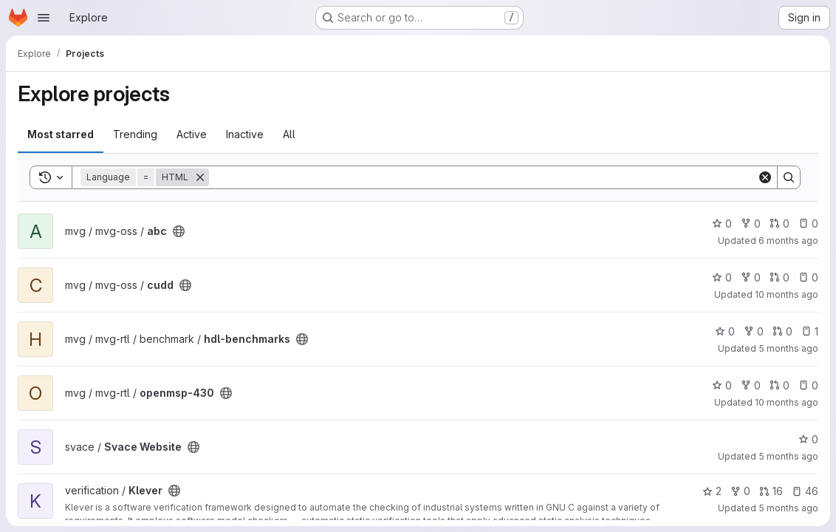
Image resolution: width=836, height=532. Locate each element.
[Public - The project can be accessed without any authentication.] (179, 231)
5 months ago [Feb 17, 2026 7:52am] (788, 456)
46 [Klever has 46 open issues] (805, 491)
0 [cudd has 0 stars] (722, 277)
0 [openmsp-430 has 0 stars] (722, 385)
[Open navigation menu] (43, 18)
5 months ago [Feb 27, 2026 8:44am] (788, 348)
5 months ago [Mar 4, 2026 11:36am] (788, 508)
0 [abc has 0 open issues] (808, 223)
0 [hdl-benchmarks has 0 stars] (725, 331)
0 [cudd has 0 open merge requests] (779, 277)
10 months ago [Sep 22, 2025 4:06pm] (786, 402)
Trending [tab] (135, 134)
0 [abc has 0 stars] (722, 223)
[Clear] (765, 177)
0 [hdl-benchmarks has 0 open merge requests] (782, 331)
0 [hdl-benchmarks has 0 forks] (754, 331)
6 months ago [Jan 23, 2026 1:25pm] (788, 240)
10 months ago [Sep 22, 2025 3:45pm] (786, 294)
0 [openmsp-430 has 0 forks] (751, 385)
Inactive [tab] (245, 134)
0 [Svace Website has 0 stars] (808, 439)
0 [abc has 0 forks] (751, 223)
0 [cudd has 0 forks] (751, 277)
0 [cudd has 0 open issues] (808, 277)
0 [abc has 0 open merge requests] (779, 223)
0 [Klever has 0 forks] (740, 491)
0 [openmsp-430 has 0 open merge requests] (779, 385)
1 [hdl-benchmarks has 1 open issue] (809, 331)
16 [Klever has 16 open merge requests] (771, 491)
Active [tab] (192, 134)
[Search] (483, 177)
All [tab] (289, 134)
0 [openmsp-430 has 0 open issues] (808, 385)
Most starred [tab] (60, 134)
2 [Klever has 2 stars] (712, 491)
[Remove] (200, 177)
